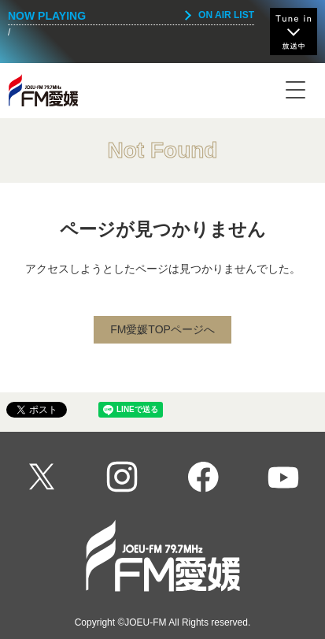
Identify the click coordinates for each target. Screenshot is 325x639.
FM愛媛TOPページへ (162, 329)
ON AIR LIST (226, 14)
